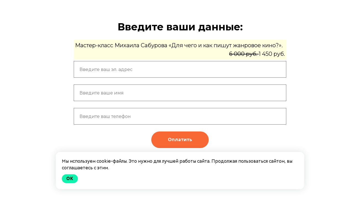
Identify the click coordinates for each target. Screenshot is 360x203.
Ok (69, 178)
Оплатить (180, 139)
